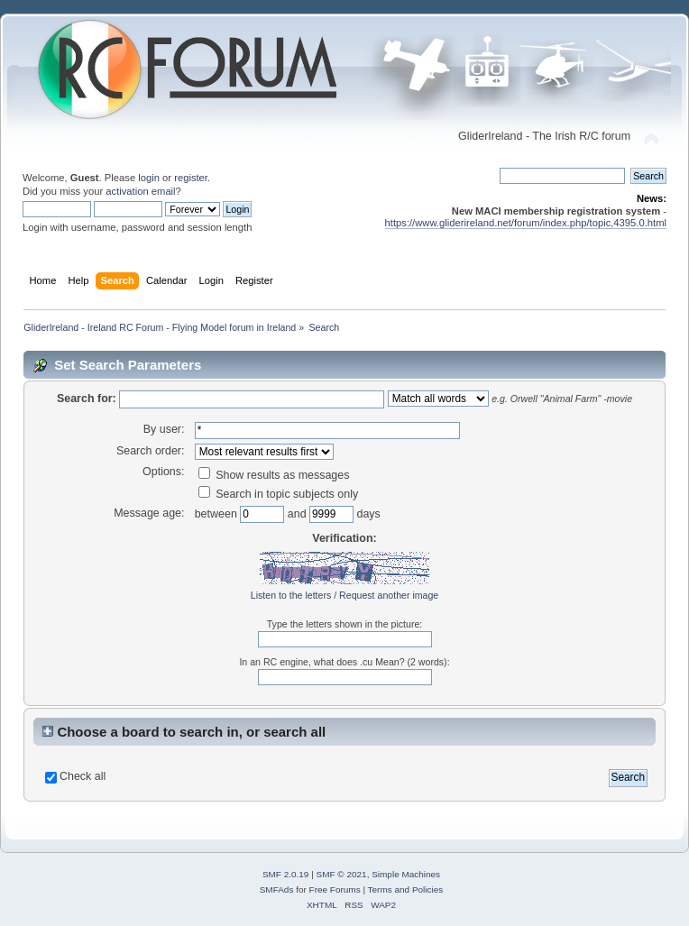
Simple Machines (406, 874)
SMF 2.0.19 (285, 874)
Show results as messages (274, 475)
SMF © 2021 (342, 874)
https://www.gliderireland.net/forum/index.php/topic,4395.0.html (525, 222)
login (149, 177)
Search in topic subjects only (278, 494)
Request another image (388, 595)
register (190, 177)
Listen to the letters (291, 595)
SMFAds (277, 889)
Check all (83, 776)
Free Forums (335, 889)
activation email (140, 191)
